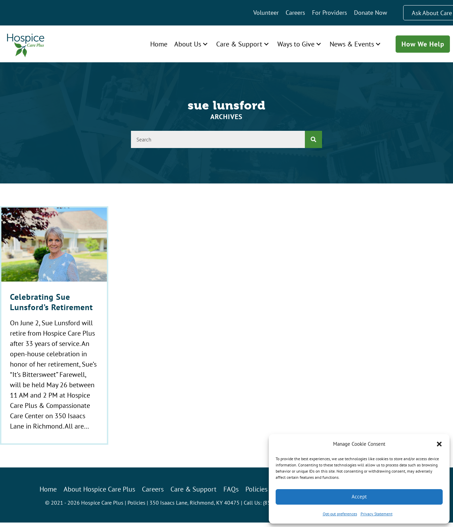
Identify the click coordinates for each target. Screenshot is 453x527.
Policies (136, 502)
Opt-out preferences (340, 513)
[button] (439, 444)
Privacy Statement (377, 513)
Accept (359, 496)
